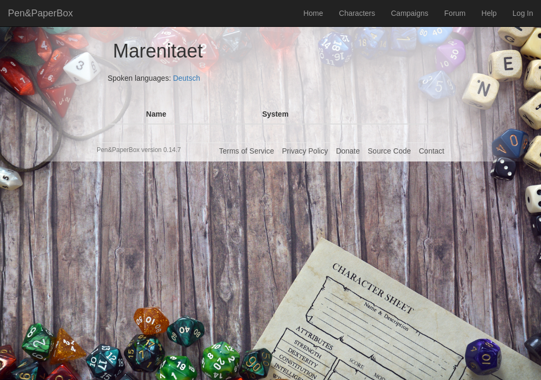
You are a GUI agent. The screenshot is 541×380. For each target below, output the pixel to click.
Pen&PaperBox (40, 13)
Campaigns (409, 13)
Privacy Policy (305, 151)
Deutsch (186, 78)
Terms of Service (246, 151)
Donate (348, 151)
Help (489, 13)
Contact (431, 151)
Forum (454, 13)
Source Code (389, 151)
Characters (357, 13)
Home (313, 13)
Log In (522, 13)
